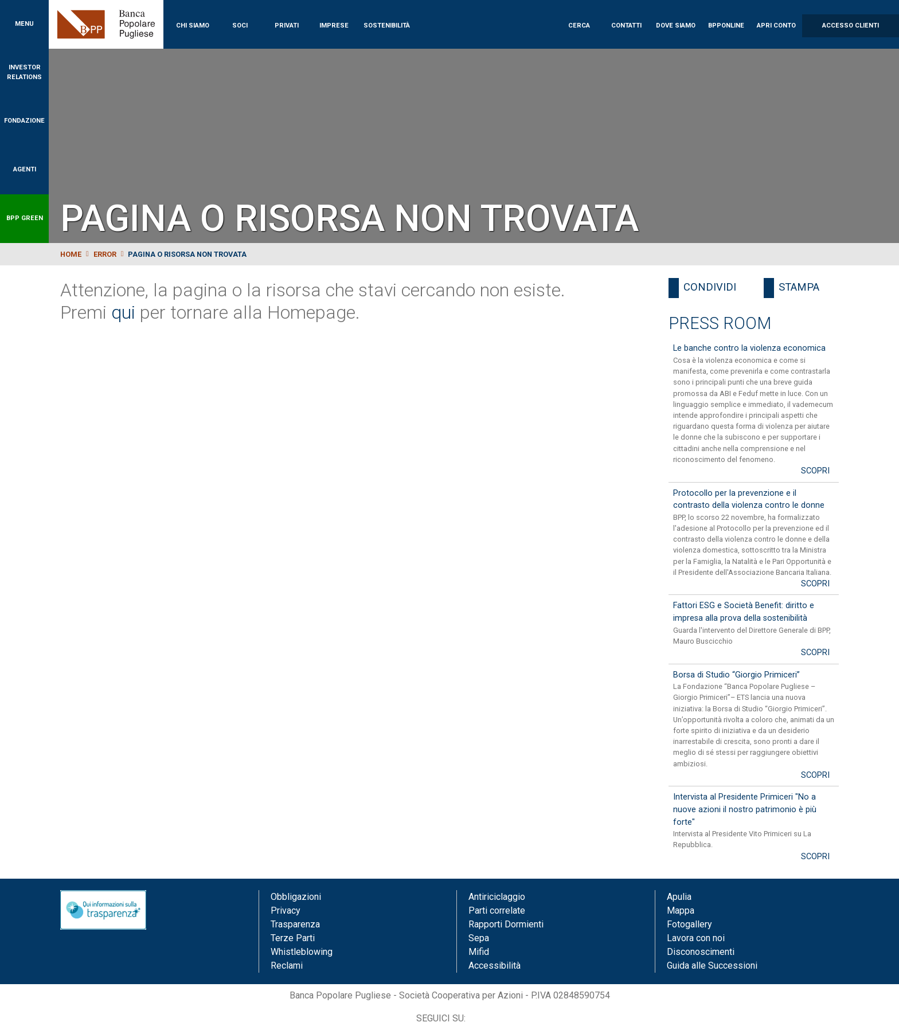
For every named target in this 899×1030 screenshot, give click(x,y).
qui (123, 312)
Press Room (720, 323)
